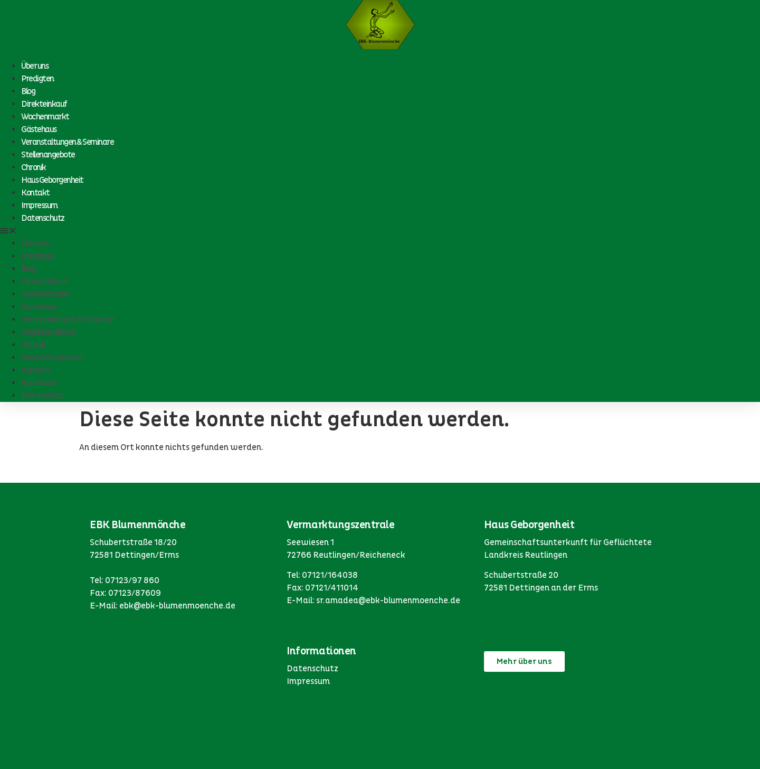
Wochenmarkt (45, 116)
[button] (380, 230)
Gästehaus (38, 129)
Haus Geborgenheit (52, 180)
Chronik (33, 167)
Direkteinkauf (44, 104)
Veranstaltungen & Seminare (67, 142)
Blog (28, 91)
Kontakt (35, 192)
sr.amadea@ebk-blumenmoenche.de (388, 600)
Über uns (34, 66)
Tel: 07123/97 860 (124, 580)
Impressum (39, 205)
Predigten (37, 78)
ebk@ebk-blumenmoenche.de (177, 606)
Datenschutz (42, 218)
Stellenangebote (48, 154)
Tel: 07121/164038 (322, 575)
